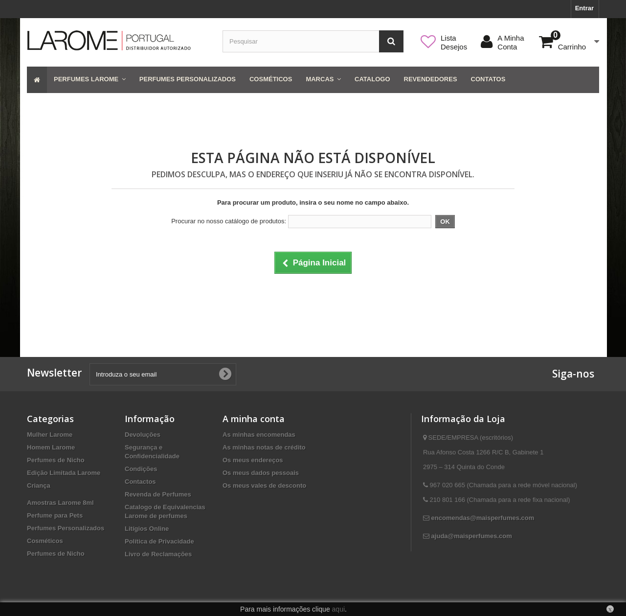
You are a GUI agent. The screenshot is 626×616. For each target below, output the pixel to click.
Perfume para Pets (55, 515)
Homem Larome (51, 447)
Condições (141, 469)
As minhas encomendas (259, 434)
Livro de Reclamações (158, 554)
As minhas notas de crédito (264, 447)
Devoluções (142, 434)
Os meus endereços (253, 460)
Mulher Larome (49, 434)
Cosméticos (45, 541)
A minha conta (254, 419)
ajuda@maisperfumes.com (471, 536)
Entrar (584, 8)
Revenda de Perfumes (158, 494)
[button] (90, 80)
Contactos (140, 481)
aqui (338, 609)
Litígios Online (147, 528)
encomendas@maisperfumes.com (483, 517)
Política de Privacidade (159, 541)
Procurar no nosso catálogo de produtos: (228, 221)
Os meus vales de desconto (264, 485)
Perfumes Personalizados (65, 528)
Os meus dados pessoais (261, 472)
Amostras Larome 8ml (60, 502)
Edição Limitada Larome (63, 472)
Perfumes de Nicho (56, 460)
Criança (38, 485)
